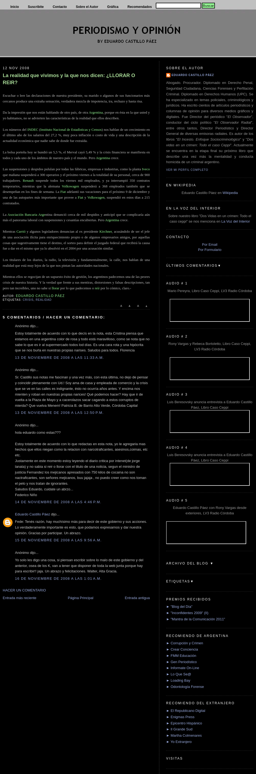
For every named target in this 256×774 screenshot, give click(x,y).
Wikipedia (230, 193)
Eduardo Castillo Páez (32, 514)
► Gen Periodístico (181, 662)
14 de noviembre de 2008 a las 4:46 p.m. (58, 502)
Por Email (209, 244)
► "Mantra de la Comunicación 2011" (195, 619)
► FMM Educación (181, 656)
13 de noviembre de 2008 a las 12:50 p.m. (59, 413)
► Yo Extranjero (179, 742)
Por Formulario (209, 250)
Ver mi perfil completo (187, 169)
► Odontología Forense (185, 687)
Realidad (44, 299)
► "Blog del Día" (179, 607)
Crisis (28, 299)
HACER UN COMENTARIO (24, 590)
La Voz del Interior (235, 221)
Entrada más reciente (19, 598)
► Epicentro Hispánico (184, 723)
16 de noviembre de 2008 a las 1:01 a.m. (58, 578)
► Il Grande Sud (179, 729)
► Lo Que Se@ (178, 674)
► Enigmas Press (180, 717)
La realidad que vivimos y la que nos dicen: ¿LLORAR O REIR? (69, 79)
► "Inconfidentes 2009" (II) (187, 613)
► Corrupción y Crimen (184, 643)
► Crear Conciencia (182, 649)
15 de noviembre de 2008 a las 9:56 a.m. (58, 540)
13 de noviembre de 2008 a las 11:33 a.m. (59, 358)
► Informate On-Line (182, 668)
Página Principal (80, 598)
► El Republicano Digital (185, 711)
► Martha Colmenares (184, 735)
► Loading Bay (178, 680)
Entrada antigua (137, 598)
